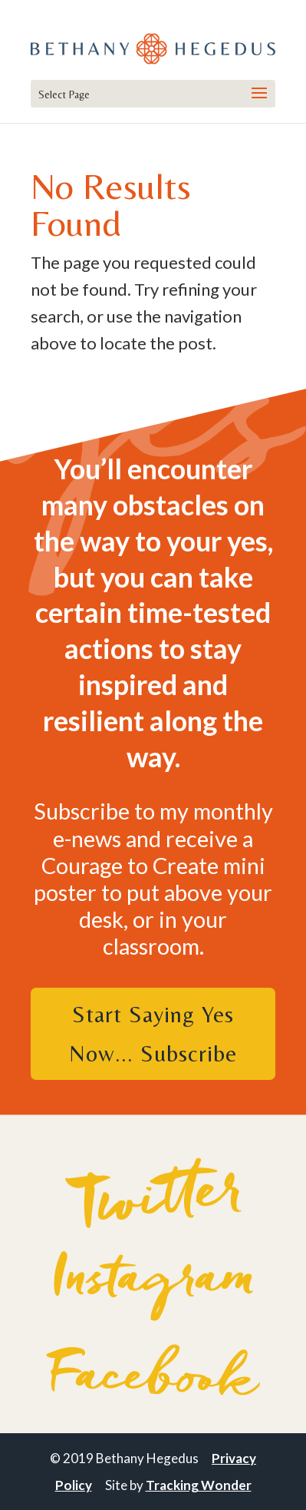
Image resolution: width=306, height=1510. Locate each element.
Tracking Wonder (199, 1485)
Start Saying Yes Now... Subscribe (153, 1034)
